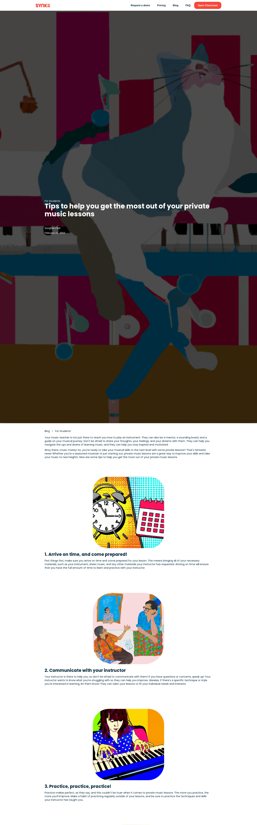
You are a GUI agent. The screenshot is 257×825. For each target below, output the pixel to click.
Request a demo (140, 5)
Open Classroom (208, 5)
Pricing (161, 5)
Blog (175, 5)
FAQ (188, 5)
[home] (43, 5)
